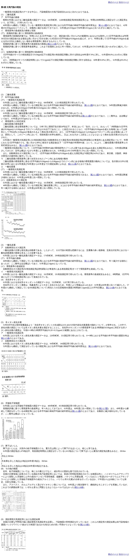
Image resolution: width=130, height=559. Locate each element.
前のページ (113, 2)
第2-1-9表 (84, 525)
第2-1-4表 (110, 288)
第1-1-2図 (23, 145)
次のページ (124, 2)
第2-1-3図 (94, 175)
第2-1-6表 (92, 346)
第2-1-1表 (52, 44)
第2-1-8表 (79, 487)
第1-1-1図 (103, 25)
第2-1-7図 (103, 408)
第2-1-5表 (5, 338)
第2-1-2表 (72, 164)
